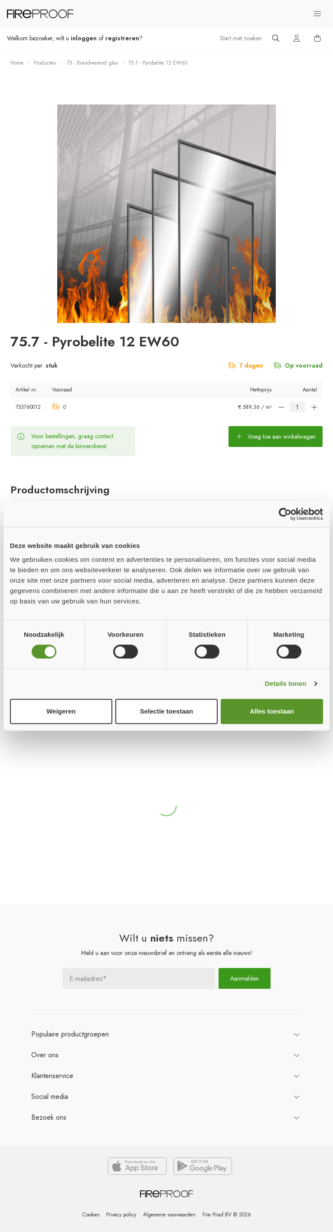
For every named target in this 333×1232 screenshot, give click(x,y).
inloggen (84, 38)
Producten (45, 63)
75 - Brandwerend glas (92, 63)
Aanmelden (244, 978)
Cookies (90, 1215)
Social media (49, 1097)
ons (45, 1055)
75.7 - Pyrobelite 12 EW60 (157, 63)
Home (16, 63)
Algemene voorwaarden (169, 1215)
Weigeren (60, 711)
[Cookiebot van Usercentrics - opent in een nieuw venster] (285, 514)
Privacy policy (121, 1215)
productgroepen (70, 1034)
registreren (122, 38)
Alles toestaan (272, 711)
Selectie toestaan (166, 711)
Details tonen (285, 683)
